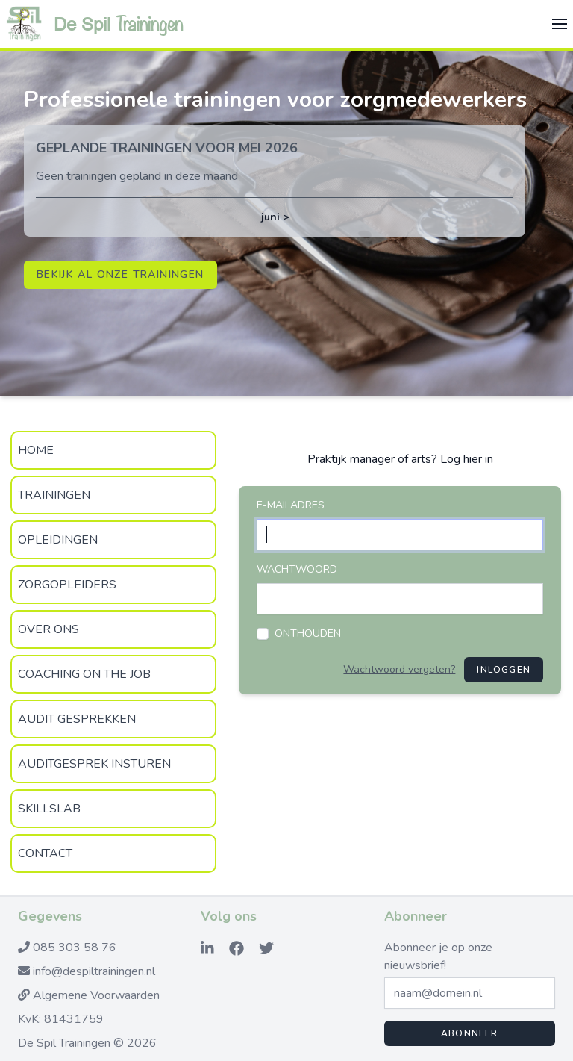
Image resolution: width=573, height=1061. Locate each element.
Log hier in (466, 459)
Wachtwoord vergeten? (399, 669)
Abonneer (469, 1033)
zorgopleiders (67, 584)
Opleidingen (58, 540)
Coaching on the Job (84, 674)
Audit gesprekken (77, 719)
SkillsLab (49, 808)
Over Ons (48, 629)
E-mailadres (291, 505)
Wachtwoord (297, 569)
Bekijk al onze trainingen (120, 274)
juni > (275, 217)
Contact (45, 853)
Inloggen (503, 670)
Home (36, 450)
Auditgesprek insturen (94, 764)
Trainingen (54, 495)
